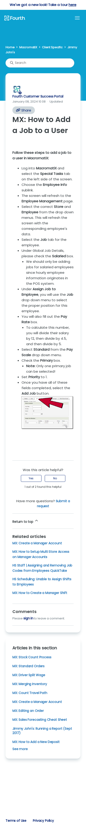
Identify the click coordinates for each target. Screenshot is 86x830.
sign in (28, 618)
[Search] (40, 63)
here (72, 4)
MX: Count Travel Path (29, 693)
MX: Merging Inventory (29, 684)
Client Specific (52, 47)
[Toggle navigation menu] (77, 18)
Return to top (25, 521)
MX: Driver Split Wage (28, 675)
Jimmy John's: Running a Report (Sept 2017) (42, 730)
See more (20, 749)
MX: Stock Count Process (31, 657)
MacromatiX (28, 47)
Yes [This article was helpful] (31, 478)
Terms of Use (16, 820)
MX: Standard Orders (28, 666)
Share (23, 110)
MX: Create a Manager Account (37, 543)
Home (10, 47)
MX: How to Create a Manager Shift (39, 593)
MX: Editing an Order (28, 710)
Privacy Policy (43, 820)
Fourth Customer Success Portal (37, 96)
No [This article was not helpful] (55, 478)
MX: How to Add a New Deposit (36, 742)
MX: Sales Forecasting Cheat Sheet (39, 719)
